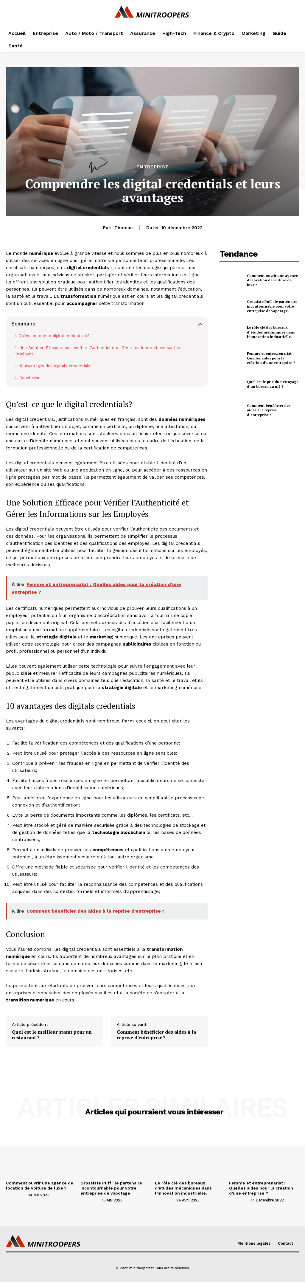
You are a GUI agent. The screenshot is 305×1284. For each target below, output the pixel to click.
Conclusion (30, 377)
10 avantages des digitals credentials (54, 365)
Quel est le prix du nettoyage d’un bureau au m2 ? (272, 384)
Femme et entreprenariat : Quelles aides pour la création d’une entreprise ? (271, 358)
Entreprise (152, 167)
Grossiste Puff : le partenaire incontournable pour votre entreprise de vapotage (272, 306)
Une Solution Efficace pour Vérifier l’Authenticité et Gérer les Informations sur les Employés (97, 350)
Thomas (123, 227)
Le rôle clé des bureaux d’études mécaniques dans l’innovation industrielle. (271, 332)
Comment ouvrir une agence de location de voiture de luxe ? (272, 280)
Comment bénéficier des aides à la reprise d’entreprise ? (156, 1034)
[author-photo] (16, 1194)
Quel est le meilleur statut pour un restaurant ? (52, 1034)
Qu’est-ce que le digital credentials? (54, 335)
